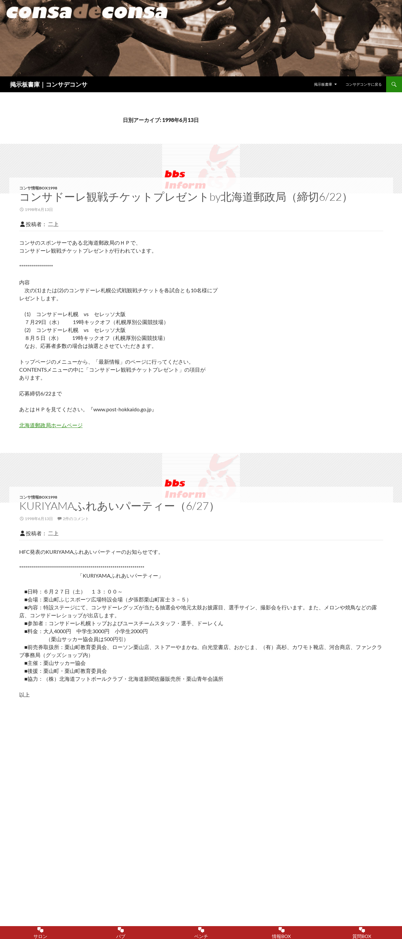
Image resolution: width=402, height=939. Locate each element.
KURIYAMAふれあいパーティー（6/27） (119, 505)
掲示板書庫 (323, 84)
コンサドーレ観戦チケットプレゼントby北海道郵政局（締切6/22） (186, 196)
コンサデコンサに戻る (363, 84)
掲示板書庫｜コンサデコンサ (48, 84)
